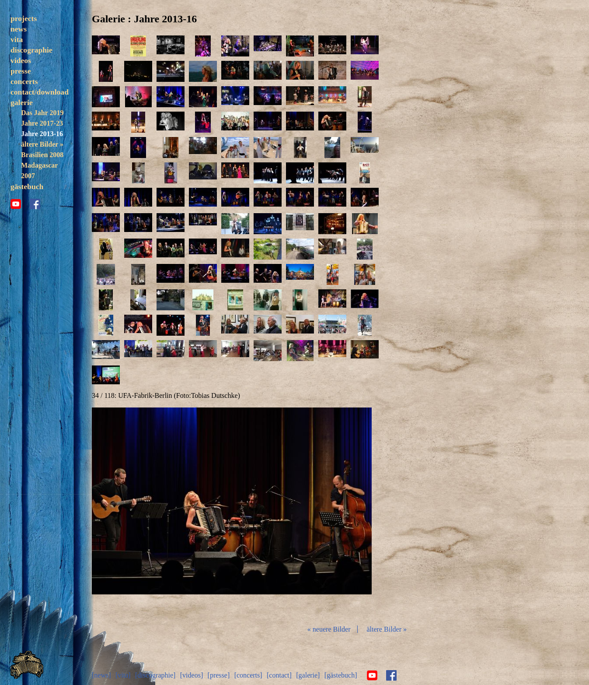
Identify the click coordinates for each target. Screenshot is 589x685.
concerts (24, 81)
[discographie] (155, 675)
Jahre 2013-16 (42, 133)
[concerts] (248, 675)
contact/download (39, 92)
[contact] (279, 675)
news (18, 29)
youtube (15, 204)
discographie (31, 50)
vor (325, 512)
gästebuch (26, 186)
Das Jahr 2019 (42, 112)
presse (20, 71)
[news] (101, 675)
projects (23, 18)
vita (16, 39)
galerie (21, 102)
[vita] (123, 675)
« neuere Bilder (329, 629)
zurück (138, 512)
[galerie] (308, 675)
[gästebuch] (340, 675)
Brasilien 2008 (42, 154)
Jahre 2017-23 (42, 123)
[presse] (219, 675)
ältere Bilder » (42, 144)
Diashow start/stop (231, 512)
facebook (35, 204)
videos (20, 60)
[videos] (191, 675)
